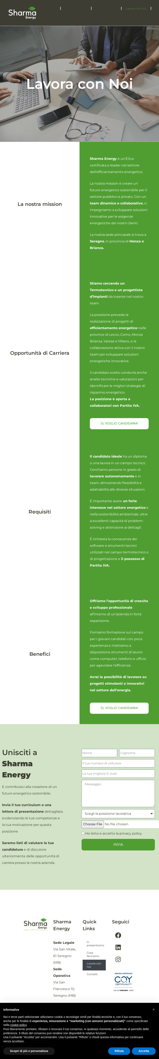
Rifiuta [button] (119, 1051)
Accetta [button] (144, 1051)
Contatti (141, 17)
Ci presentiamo (76, 8)
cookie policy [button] (18, 1025)
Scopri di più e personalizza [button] (29, 1051)
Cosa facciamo (106, 8)
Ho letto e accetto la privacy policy (113, 833)
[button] (153, 1009)
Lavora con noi (136, 8)
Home (51, 8)
